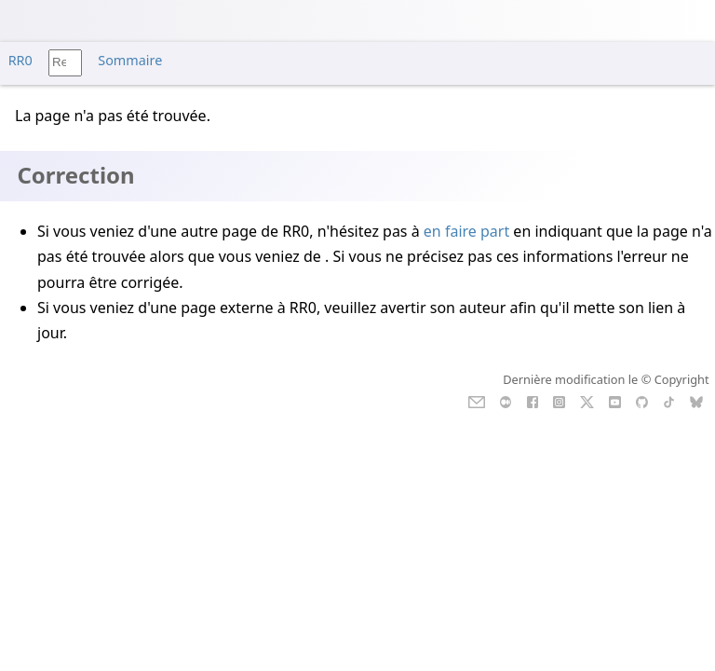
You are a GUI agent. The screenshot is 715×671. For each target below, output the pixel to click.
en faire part (466, 231)
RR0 (20, 60)
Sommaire (130, 60)
